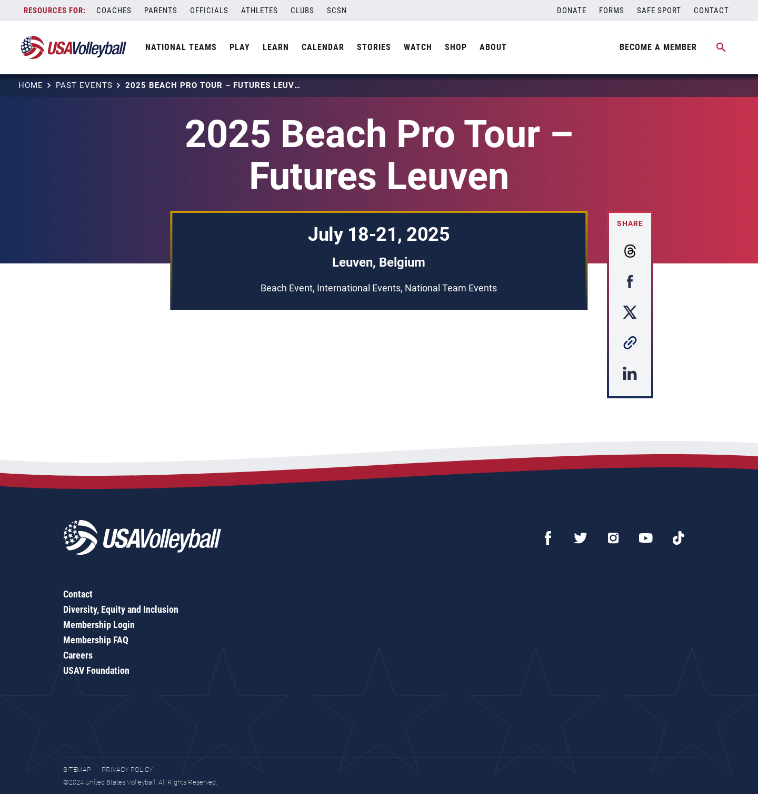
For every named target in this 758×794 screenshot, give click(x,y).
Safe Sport (659, 10)
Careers (78, 655)
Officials (209, 10)
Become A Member (658, 47)
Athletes (259, 10)
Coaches (114, 10)
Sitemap (77, 769)
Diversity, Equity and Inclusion (120, 609)
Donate (571, 10)
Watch (418, 47)
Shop (456, 47)
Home (30, 85)
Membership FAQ (95, 639)
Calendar (323, 47)
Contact (711, 10)
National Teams (181, 47)
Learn (276, 47)
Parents (160, 10)
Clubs (302, 10)
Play (240, 47)
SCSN (337, 10)
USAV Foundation (96, 670)
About (493, 47)
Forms (611, 10)
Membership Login (99, 624)
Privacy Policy (127, 769)
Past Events (84, 85)
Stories (374, 47)
